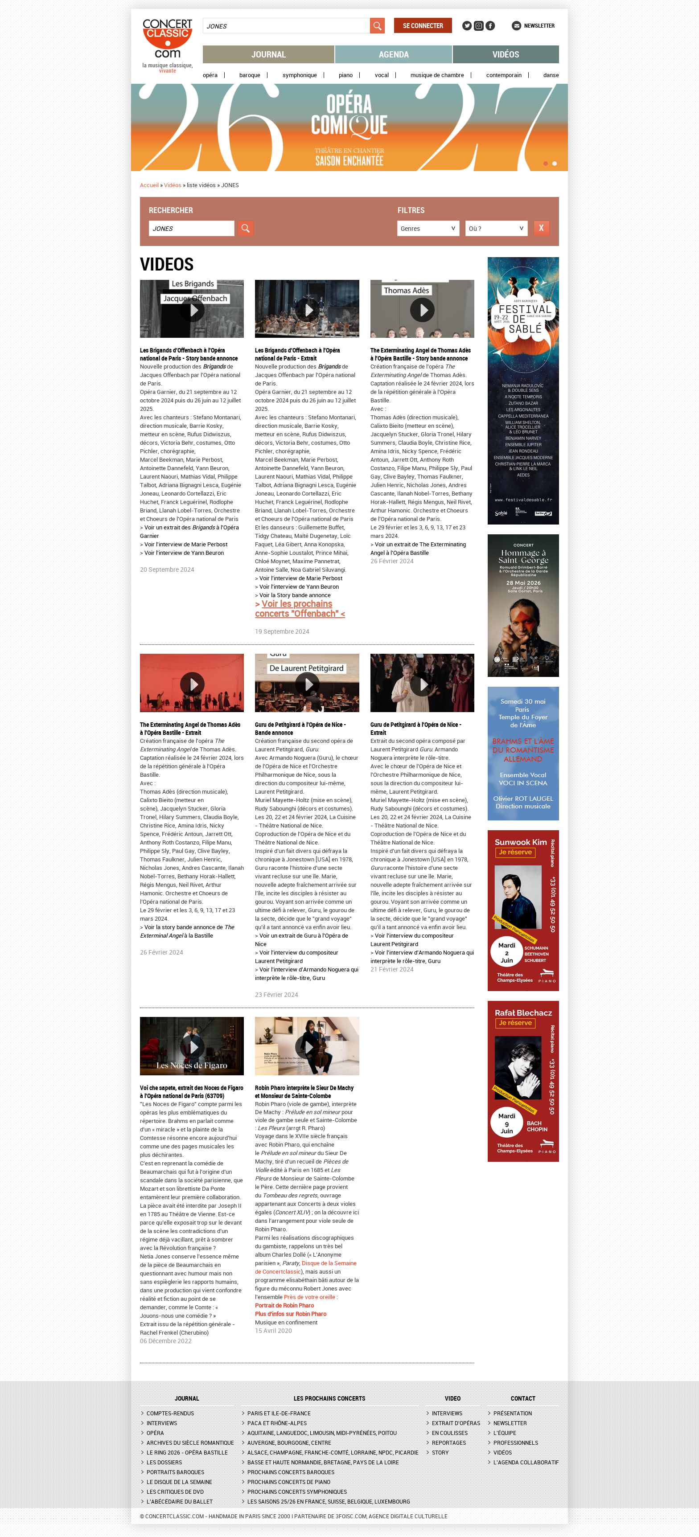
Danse (551, 75)
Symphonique (300, 75)
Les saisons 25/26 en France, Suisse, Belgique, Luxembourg (328, 1501)
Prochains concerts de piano (288, 1481)
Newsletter (539, 25)
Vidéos (506, 54)
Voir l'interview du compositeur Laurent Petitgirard (296, 956)
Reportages (449, 1442)
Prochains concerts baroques (290, 1472)
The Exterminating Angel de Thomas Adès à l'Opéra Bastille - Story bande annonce (420, 354)
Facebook (490, 26)
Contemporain (504, 75)
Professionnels (515, 1442)
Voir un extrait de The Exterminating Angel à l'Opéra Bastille (418, 548)
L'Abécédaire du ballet (180, 1501)
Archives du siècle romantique (190, 1442)
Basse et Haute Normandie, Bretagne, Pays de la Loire (323, 1462)
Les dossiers (164, 1462)
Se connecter (423, 25)
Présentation (512, 1413)
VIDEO (453, 1398)
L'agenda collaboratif (526, 1462)
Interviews (162, 1422)
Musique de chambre (437, 75)
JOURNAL (187, 1398)
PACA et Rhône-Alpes (277, 1422)
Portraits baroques (175, 1472)
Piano (346, 75)
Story (440, 1452)
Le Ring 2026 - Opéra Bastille (187, 1452)
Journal (268, 54)
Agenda (394, 54)
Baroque (249, 75)
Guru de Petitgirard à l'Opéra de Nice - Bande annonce (300, 728)
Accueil (149, 185)
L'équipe (504, 1432)
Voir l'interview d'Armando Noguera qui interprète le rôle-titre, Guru (306, 973)
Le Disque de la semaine (179, 1481)
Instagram (479, 26)
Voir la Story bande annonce (295, 595)
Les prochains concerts (330, 1398)
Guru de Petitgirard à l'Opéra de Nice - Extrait (415, 728)
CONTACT (523, 1398)
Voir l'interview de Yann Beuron (184, 553)
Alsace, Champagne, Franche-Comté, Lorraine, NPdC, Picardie (333, 1452)
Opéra (210, 75)
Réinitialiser (542, 228)
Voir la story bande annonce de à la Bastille (187, 931)
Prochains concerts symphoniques (297, 1491)
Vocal (382, 75)
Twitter (467, 26)
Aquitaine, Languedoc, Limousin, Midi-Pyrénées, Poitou (322, 1432)
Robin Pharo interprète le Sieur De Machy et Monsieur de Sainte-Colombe (304, 1091)
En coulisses (450, 1432)
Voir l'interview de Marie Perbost (185, 544)
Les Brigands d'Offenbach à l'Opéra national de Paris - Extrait (297, 354)
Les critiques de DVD (175, 1491)
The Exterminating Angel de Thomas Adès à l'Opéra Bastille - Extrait (190, 728)
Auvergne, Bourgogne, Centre (289, 1442)
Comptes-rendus (170, 1413)
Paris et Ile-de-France (279, 1413)
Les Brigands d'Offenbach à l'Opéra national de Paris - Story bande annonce (189, 354)
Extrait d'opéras (456, 1422)
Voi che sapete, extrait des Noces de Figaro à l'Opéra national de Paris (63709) (191, 1091)
